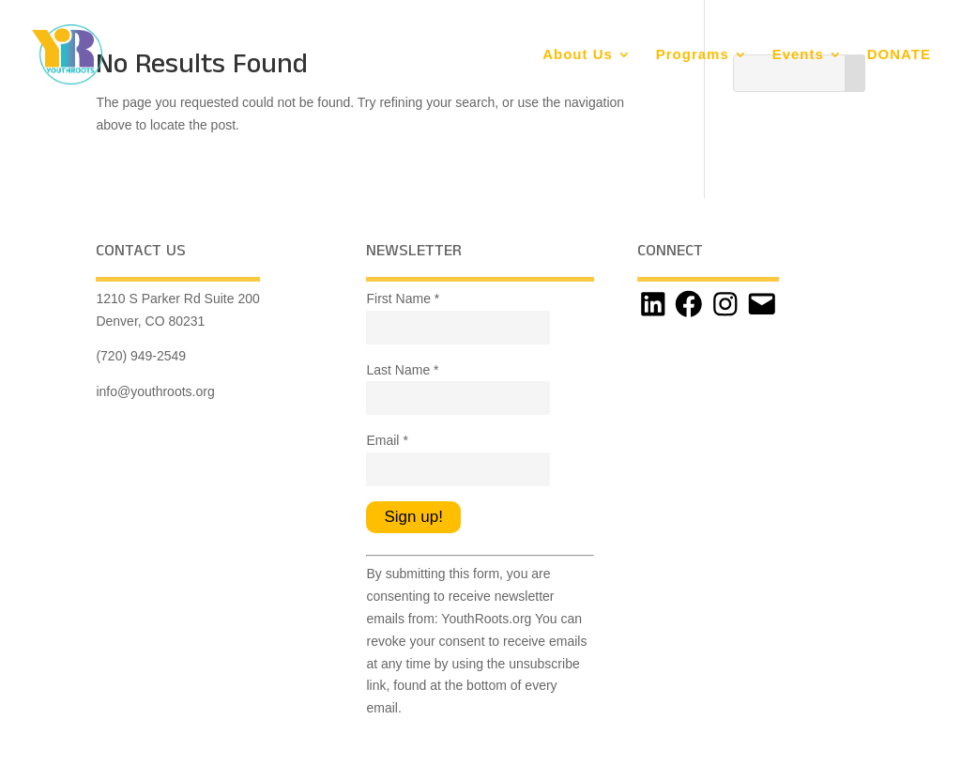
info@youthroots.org (155, 391)
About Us (577, 55)
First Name (402, 298)
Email (386, 440)
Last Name (402, 369)
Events (798, 55)
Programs (692, 55)
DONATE (899, 55)
